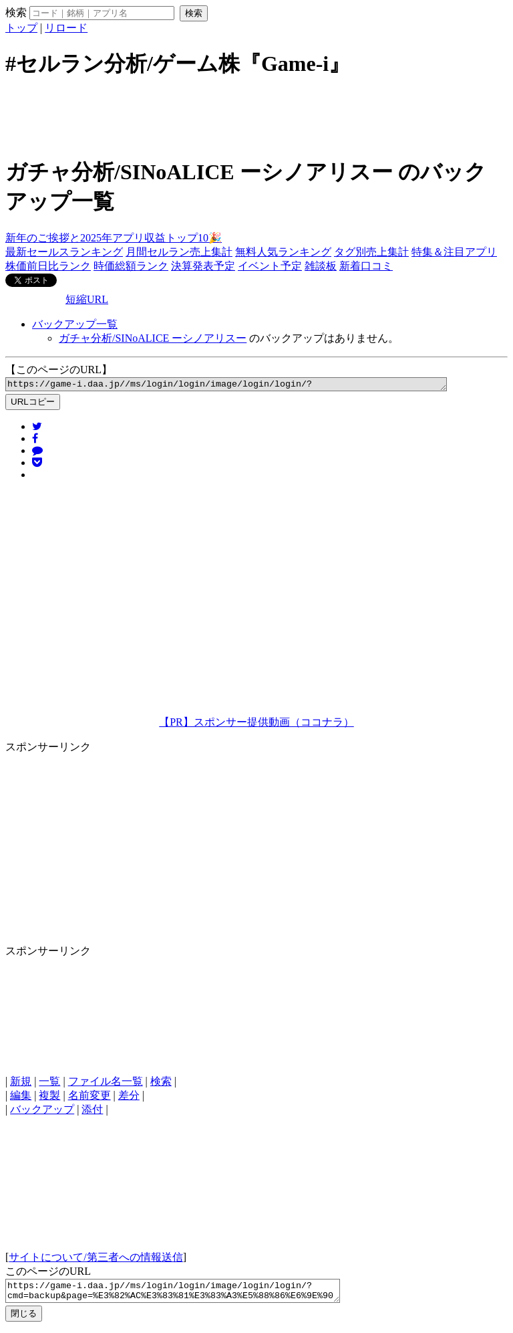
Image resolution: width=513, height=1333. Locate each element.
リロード (66, 27)
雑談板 (321, 266)
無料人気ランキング (283, 252)
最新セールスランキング (64, 252)
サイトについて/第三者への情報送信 (95, 1259)
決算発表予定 (203, 266)
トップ (21, 27)
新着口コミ (366, 266)
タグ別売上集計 (371, 252)
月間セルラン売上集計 (179, 252)
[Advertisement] (256, 116)
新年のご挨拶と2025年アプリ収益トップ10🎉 (113, 237)
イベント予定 (270, 266)
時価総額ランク (131, 266)
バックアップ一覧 (75, 324)
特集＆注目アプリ (454, 252)
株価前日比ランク (48, 266)
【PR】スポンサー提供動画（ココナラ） (256, 724)
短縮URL (86, 299)
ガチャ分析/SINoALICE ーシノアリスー (152, 338)
